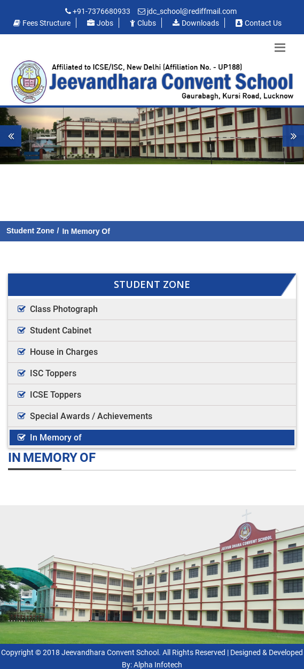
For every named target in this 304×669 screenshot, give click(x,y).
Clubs (143, 23)
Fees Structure (42, 23)
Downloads (196, 23)
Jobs (100, 23)
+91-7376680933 (101, 11)
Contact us (259, 23)
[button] (22, 136)
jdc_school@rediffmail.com (192, 11)
